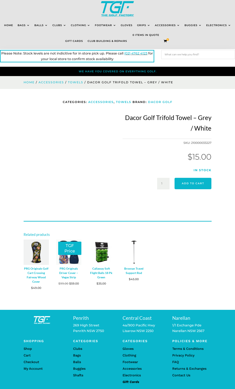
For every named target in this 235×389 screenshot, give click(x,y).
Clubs (57, 25)
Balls (39, 25)
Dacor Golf (160, 102)
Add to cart (193, 183)
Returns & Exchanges (189, 369)
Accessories (165, 25)
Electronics (216, 25)
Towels (75, 82)
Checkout (31, 362)
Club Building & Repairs (107, 40)
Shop (28, 349)
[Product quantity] (163, 183)
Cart (27, 355)
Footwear (103, 25)
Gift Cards (74, 40)
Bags (22, 25)
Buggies (191, 25)
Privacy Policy (183, 355)
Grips (141, 25)
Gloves (127, 25)
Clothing (78, 25)
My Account (33, 369)
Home (8, 25)
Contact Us (181, 375)
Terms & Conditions (188, 349)
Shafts (78, 375)
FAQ (175, 362)
